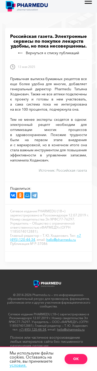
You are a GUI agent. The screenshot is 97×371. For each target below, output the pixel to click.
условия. (18, 365)
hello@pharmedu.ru (61, 240)
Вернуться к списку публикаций (48, 53)
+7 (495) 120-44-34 (32, 329)
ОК (76, 359)
